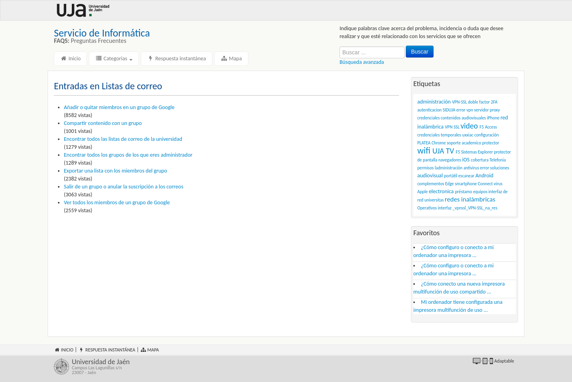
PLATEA (423, 143)
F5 (458, 152)
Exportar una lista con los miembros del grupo (115, 170)
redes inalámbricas (470, 199)
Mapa (231, 58)
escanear (466, 176)
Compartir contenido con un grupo (103, 123)
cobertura (480, 160)
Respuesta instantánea (176, 58)
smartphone (466, 183)
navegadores (449, 160)
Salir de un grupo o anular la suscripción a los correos (123, 186)
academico (471, 143)
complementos (430, 183)
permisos (425, 168)
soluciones (499, 168)
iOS (466, 159)
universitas (434, 200)
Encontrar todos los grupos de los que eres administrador (128, 155)
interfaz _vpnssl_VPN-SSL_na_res (467, 208)
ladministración (449, 168)
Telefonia (497, 160)
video (469, 126)
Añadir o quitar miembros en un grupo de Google (119, 107)
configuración (486, 135)
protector (490, 143)
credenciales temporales (439, 135)
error (484, 168)
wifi (423, 150)
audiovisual (430, 175)
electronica (441, 191)
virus (498, 183)
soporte (454, 143)
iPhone (493, 118)
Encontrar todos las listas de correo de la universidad (123, 139)
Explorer (485, 152)
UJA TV (443, 150)
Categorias (113, 58)
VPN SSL (452, 127)
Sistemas (469, 152)
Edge (449, 183)
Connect (485, 183)
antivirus (471, 168)
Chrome (439, 143)
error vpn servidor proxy (478, 110)
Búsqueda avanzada (362, 62)
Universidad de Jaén (176, 366)
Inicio (70, 58)
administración (434, 101)
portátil (450, 176)
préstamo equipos (471, 191)
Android (484, 175)
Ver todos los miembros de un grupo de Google (117, 202)
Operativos (427, 208)
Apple (422, 191)
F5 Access (488, 127)
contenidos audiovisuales (463, 118)
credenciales (428, 118)
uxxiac (467, 135)
